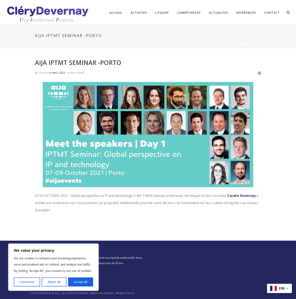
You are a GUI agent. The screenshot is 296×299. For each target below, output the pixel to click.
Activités (139, 13)
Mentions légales (102, 293)
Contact (272, 13)
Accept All (80, 282)
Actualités (218, 13)
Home (216, 44)
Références (246, 13)
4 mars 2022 (57, 73)
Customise (27, 282)
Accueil (115, 13)
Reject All (54, 282)
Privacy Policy (125, 293)
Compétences (189, 13)
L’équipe (162, 13)
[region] (53, 267)
